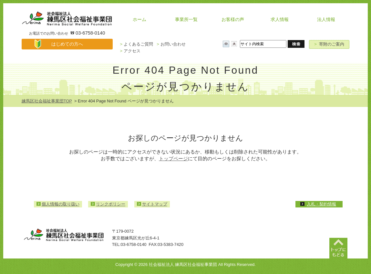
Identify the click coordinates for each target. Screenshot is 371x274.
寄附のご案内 (329, 44)
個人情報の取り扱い (60, 204)
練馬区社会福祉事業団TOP (47, 101)
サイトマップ (154, 204)
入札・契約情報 (321, 204)
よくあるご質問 (136, 44)
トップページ (173, 158)
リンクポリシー (110, 204)
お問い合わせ (171, 44)
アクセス (130, 50)
